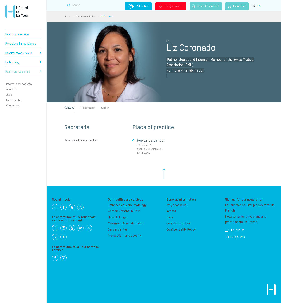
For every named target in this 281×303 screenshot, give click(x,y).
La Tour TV (234, 230)
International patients (19, 84)
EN (259, 6)
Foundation (237, 6)
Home (67, 16)
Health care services (17, 34)
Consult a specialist (205, 6)
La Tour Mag (23, 62)
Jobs (9, 94)
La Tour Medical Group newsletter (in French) (250, 207)
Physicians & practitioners (20, 43)
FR (253, 6)
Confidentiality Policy (181, 229)
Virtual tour (138, 6)
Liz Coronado (107, 16)
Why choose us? (177, 205)
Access (171, 211)
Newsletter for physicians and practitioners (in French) (245, 219)
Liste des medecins (85, 16)
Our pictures (235, 237)
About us (11, 89)
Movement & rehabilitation (126, 223)
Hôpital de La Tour (17, 11)
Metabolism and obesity (124, 236)
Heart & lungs (117, 217)
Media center (14, 100)
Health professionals (23, 71)
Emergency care (170, 6)
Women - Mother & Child (124, 211)
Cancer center (117, 229)
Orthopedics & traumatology (127, 205)
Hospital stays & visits (23, 53)
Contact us (12, 105)
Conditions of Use (178, 223)
